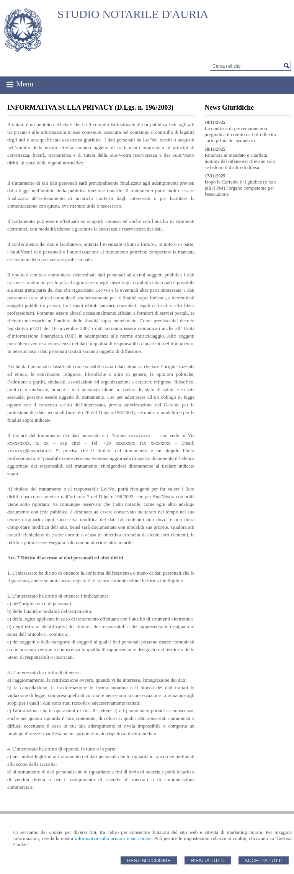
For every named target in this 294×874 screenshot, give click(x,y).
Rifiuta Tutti (208, 860)
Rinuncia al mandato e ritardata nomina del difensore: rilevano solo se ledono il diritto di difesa (240, 161)
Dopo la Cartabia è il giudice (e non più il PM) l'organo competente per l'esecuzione (240, 188)
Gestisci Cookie (149, 860)
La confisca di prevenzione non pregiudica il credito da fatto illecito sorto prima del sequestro (240, 134)
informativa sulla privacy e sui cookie (113, 838)
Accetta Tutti (264, 860)
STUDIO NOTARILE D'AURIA (133, 14)
